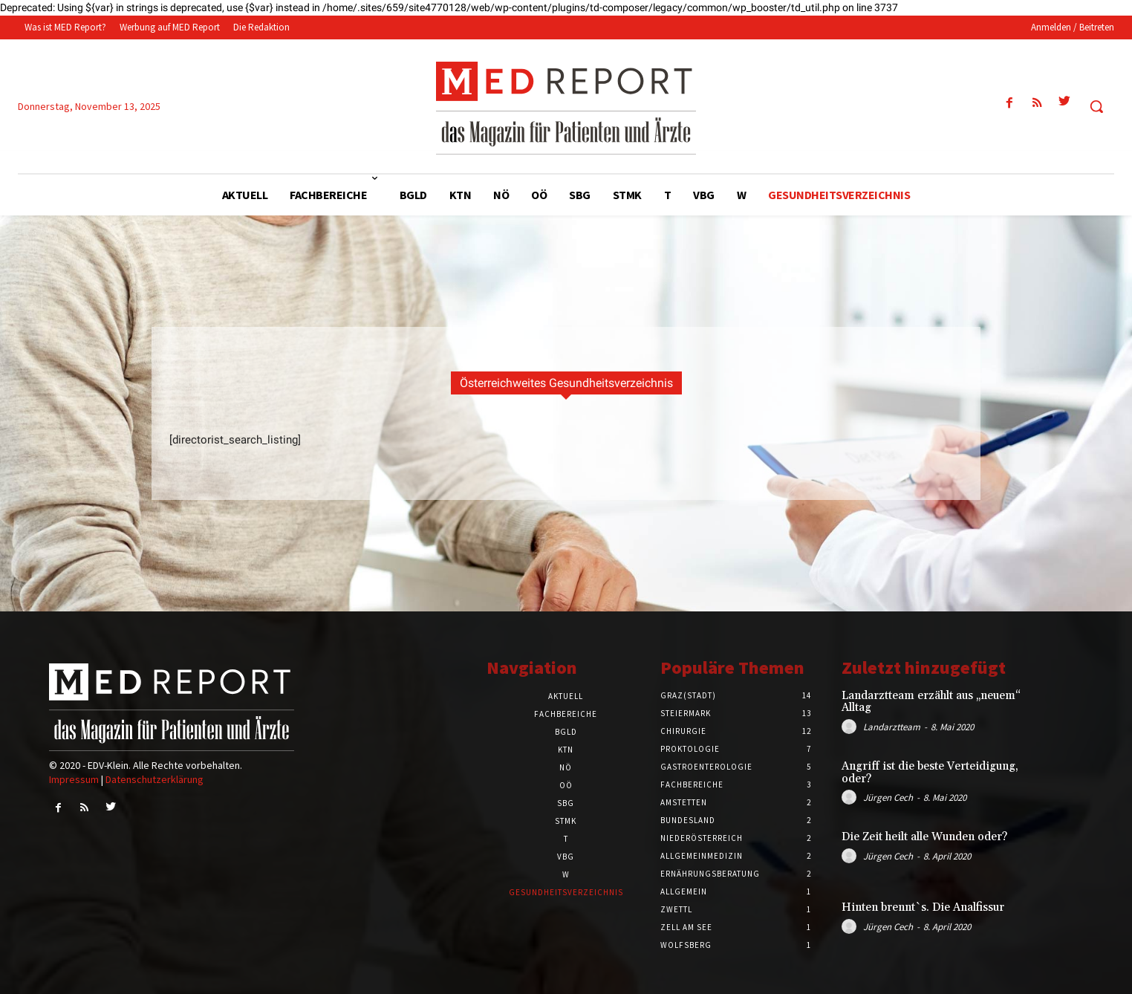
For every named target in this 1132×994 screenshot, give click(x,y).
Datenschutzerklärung (154, 779)
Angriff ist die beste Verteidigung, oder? (930, 772)
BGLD (566, 732)
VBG (565, 856)
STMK (565, 821)
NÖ (565, 767)
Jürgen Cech (888, 797)
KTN (565, 749)
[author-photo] (851, 726)
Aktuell (565, 696)
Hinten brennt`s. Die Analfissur (923, 907)
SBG (565, 803)
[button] (1096, 106)
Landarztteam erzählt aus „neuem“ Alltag (931, 702)
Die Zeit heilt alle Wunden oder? (924, 837)
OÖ (566, 785)
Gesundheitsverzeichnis (566, 892)
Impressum (74, 779)
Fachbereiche (565, 714)
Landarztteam (891, 727)
